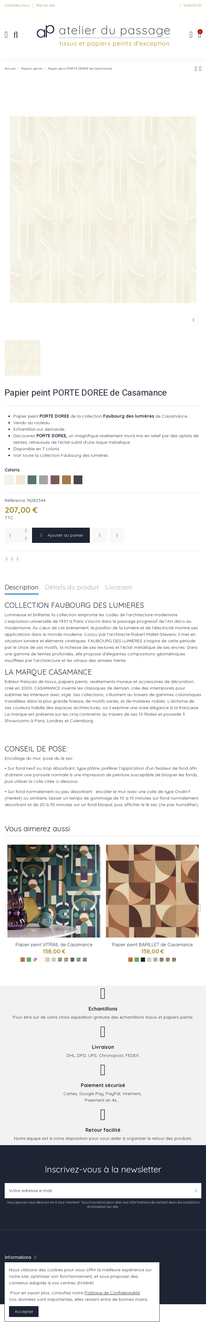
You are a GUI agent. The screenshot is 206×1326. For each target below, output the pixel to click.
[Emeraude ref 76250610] (72, 959)
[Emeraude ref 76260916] (161, 959)
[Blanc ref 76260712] (155, 959)
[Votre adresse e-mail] (98, 1190)
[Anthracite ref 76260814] (174, 959)
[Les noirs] (143, 959)
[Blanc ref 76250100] (54, 959)
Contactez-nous (17, 5)
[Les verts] (29, 959)
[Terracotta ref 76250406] (66, 959)
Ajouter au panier (61, 535)
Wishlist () (189, 5)
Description (22, 587)
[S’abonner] (196, 1190)
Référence (15, 500)
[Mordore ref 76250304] (60, 959)
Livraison (118, 587)
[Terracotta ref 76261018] (168, 959)
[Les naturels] (47, 959)
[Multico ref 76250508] (85, 959)
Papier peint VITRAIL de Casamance (54, 944)
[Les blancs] (41, 959)
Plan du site (45, 5)
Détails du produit (72, 587)
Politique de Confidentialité (112, 1293)
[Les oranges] (23, 959)
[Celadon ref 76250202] (78, 959)
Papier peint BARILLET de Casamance (152, 944)
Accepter (24, 1311)
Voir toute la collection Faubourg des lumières (60, 455)
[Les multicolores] (35, 959)
